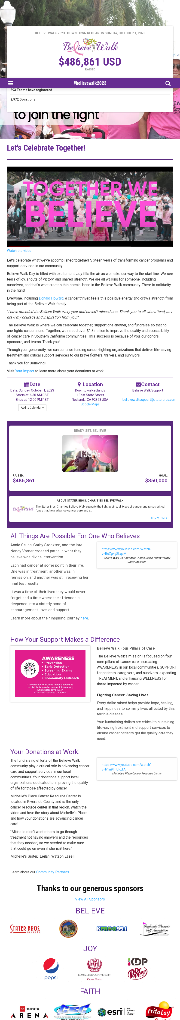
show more (159, 517)
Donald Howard (51, 298)
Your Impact (24, 371)
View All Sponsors (90, 899)
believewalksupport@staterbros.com (149, 399)
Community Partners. (52, 872)
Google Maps (90, 404)
